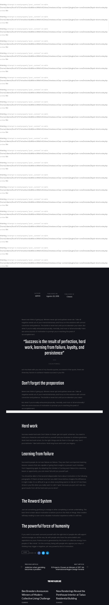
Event (25, 552)
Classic (25, 602)
